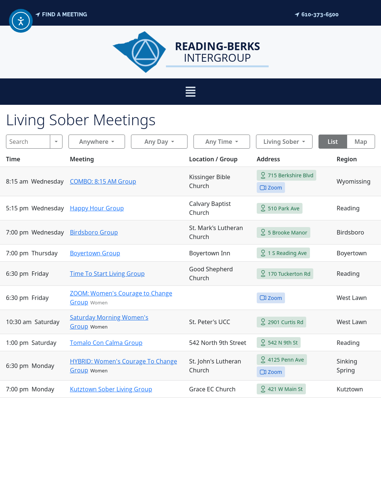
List (332, 142)
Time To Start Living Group (107, 273)
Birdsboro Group (94, 232)
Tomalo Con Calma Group (106, 343)
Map (361, 142)
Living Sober (281, 142)
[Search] (28, 142)
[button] (190, 91)
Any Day (156, 142)
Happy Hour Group (97, 208)
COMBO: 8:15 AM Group (103, 181)
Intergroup (217, 52)
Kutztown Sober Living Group (111, 389)
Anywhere (94, 142)
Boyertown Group (95, 253)
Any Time (218, 142)
